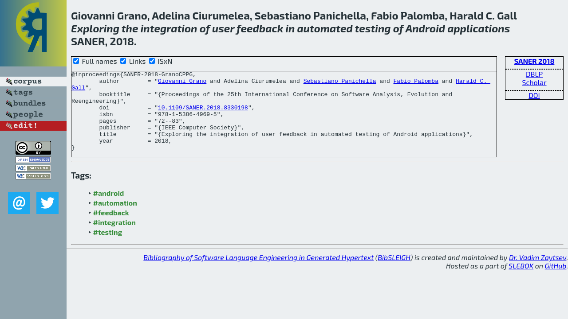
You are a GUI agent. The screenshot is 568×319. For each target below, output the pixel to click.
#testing (107, 248)
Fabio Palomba (415, 83)
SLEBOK (521, 281)
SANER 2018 (534, 61)
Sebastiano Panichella (340, 83)
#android (108, 209)
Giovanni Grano (182, 83)
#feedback (111, 228)
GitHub (556, 281)
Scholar (534, 82)
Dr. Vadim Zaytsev (537, 273)
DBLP (534, 74)
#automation (115, 218)
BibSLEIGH (394, 273)
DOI (534, 95)
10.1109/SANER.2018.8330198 (203, 115)
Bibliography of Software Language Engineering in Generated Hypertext (258, 273)
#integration (114, 238)
